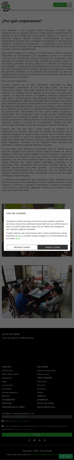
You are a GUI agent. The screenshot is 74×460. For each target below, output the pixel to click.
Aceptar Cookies (52, 247)
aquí (20, 235)
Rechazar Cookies (22, 247)
